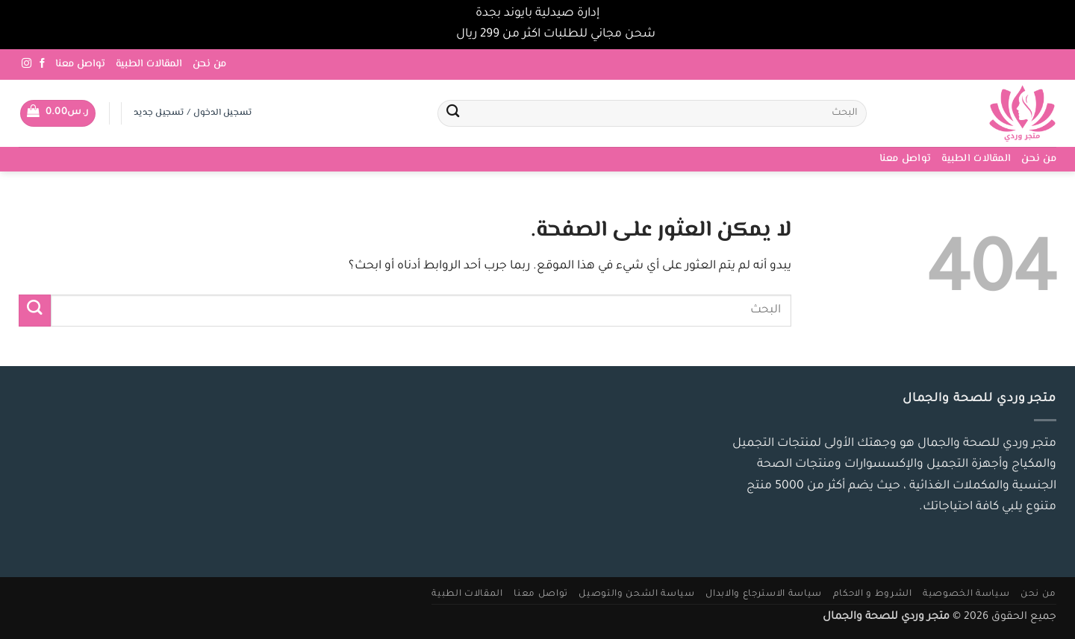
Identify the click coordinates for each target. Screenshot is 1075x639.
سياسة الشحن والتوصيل (636, 594)
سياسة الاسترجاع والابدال (763, 594)
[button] (58, 113)
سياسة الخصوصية (966, 594)
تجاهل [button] (436, 34)
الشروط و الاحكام (872, 594)
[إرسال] (453, 114)
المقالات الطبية (149, 64)
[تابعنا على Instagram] (26, 63)
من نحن (209, 64)
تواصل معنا (80, 64)
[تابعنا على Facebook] (42, 63)
